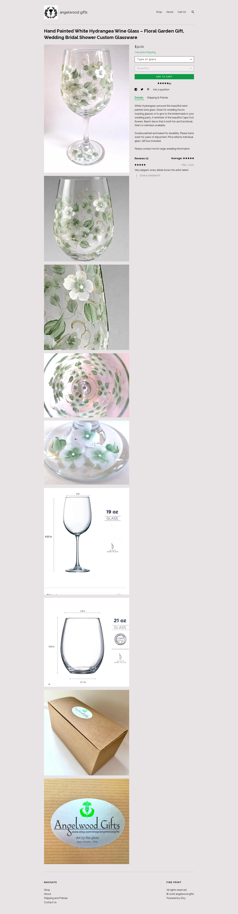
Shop (159, 11)
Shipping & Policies (157, 97)
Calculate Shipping (145, 52)
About (169, 11)
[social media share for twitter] (142, 89)
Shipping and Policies (56, 898)
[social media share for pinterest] (148, 89)
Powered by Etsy (176, 898)
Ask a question (161, 89)
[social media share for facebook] (136, 89)
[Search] (193, 12)
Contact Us (50, 902)
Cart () (182, 11)
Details (139, 97)
